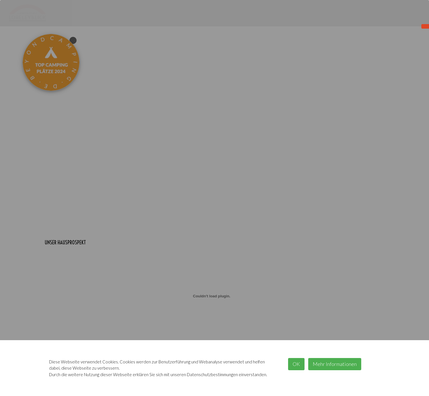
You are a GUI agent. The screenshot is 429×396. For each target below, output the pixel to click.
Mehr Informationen (335, 364)
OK (296, 364)
